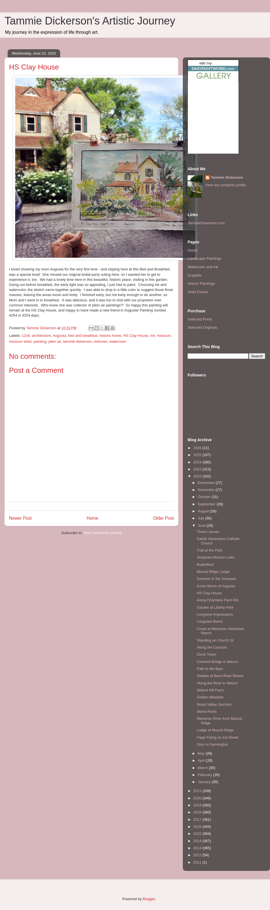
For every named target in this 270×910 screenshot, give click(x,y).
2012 (197, 855)
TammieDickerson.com (206, 223)
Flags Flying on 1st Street (217, 737)
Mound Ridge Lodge (213, 572)
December (207, 483)
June (202, 525)
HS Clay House (135, 335)
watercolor (117, 341)
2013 (197, 848)
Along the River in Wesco (217, 683)
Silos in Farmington (212, 744)
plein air (54, 341)
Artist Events (198, 292)
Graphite (195, 275)
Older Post (163, 518)
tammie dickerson (77, 341)
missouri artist (20, 341)
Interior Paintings (201, 283)
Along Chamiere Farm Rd (217, 600)
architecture (41, 335)
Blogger (149, 899)
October (205, 497)
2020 (197, 798)
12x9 (26, 335)
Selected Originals (202, 327)
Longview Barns (210, 621)
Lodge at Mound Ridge (215, 730)
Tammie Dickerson (227, 177)
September (207, 504)
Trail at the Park (209, 550)
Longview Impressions (215, 614)
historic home (110, 335)
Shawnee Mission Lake (215, 557)
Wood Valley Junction (214, 704)
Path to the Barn (210, 669)
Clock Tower (207, 654)
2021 (197, 791)
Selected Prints (200, 319)
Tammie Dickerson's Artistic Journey (89, 21)
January (205, 782)
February (205, 775)
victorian (100, 341)
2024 (197, 462)
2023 (197, 469)
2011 (197, 862)
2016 (197, 826)
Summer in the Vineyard (216, 579)
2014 (197, 841)
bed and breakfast (82, 335)
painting (39, 341)
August (204, 511)
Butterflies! (205, 564)
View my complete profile (225, 185)
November (207, 490)
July (201, 518)
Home (92, 518)
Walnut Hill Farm (210, 690)
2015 (197, 833)
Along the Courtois (212, 647)
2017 (197, 819)
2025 (197, 455)
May (202, 753)
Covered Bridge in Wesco (217, 662)
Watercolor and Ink (203, 267)
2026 (197, 448)
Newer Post (20, 518)
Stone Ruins (207, 711)
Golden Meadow (210, 697)
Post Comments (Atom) (103, 533)
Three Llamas (208, 532)
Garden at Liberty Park (215, 607)
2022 (197, 476)
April (202, 760)
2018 (197, 812)
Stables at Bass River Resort (220, 676)
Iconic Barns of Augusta (216, 586)
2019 (197, 805)
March (203, 768)
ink (152, 335)
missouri (163, 335)
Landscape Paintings (205, 258)
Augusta (59, 335)
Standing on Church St (215, 640)
